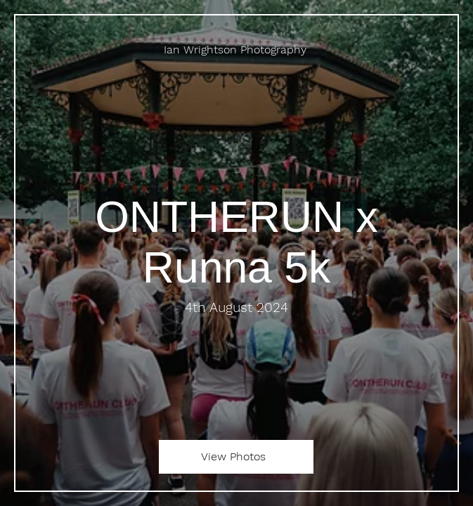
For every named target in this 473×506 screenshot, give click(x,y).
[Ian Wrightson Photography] (236, 49)
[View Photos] (236, 457)
